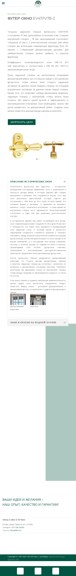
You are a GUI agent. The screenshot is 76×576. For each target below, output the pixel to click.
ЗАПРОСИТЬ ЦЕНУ (21, 122)
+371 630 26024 (17, 527)
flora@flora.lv (15, 530)
